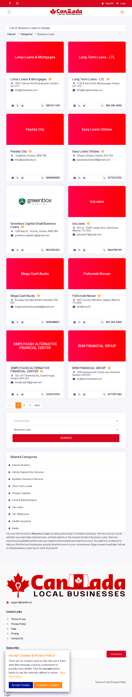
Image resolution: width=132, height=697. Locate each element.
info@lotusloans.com (26, 90)
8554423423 (53, 250)
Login (5, 695)
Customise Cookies (48, 685)
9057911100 (53, 105)
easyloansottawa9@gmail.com (93, 159)
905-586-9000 (114, 105)
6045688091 (53, 322)
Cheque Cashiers (21, 493)
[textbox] (66, 421)
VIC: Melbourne (20, 514)
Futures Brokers (21, 465)
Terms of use (16, 619)
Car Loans (17, 507)
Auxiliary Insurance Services (27, 479)
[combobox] (66, 421)
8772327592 (115, 177)
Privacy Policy (16, 624)
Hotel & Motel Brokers (24, 500)
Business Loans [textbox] (22, 429)
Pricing (12, 633)
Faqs (11, 628)
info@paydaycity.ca (25, 159)
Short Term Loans (22, 486)
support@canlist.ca (19, 602)
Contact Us (14, 638)
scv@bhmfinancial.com (89, 379)
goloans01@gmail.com (89, 234)
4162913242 (53, 394)
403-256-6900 (114, 322)
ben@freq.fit (84, 306)
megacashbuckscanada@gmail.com (34, 306)
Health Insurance (21, 521)
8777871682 (115, 394)
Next (37, 405)
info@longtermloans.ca (89, 90)
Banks (15, 528)
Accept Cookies (21, 685)
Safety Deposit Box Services (28, 472)
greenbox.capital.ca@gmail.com (32, 235)
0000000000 (53, 177)
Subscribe (116, 654)
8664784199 (115, 250)
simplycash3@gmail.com (28, 382)
